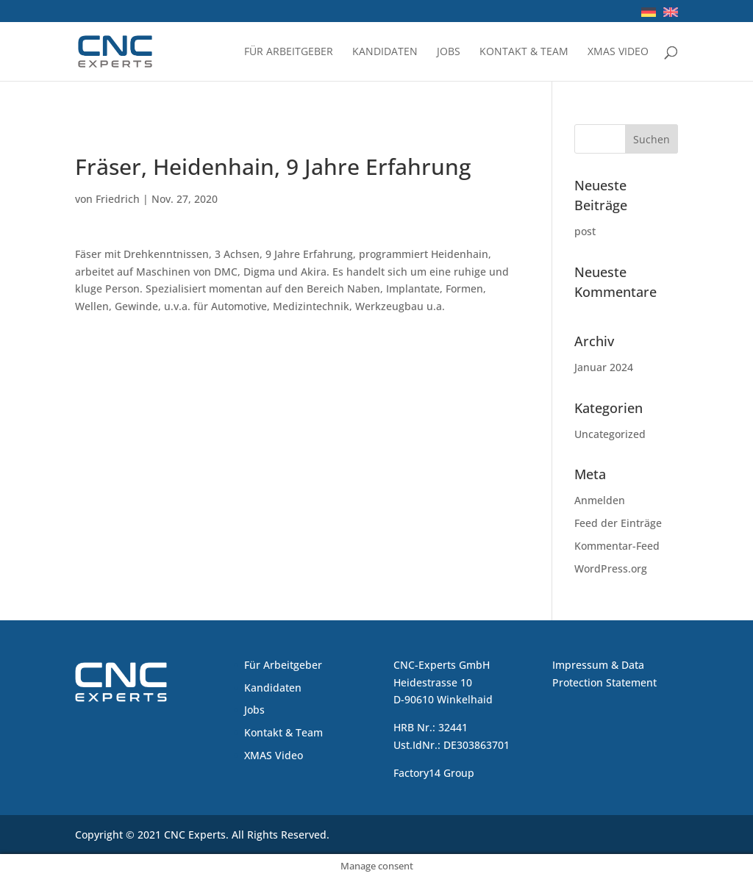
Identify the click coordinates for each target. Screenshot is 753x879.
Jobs (448, 52)
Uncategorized (610, 434)
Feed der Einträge (618, 523)
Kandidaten (385, 52)
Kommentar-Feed (617, 546)
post (585, 231)
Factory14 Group (433, 773)
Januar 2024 (603, 367)
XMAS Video (618, 52)
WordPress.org (610, 568)
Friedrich (118, 199)
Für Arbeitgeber (288, 52)
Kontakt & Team (523, 52)
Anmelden (599, 500)
